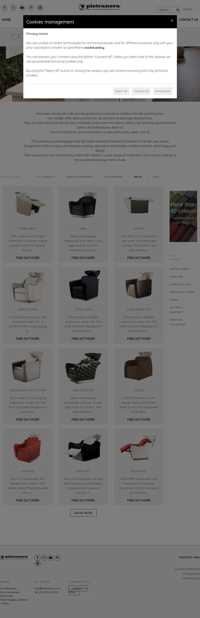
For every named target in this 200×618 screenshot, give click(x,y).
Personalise (162, 91)
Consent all (141, 91)
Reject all (121, 91)
